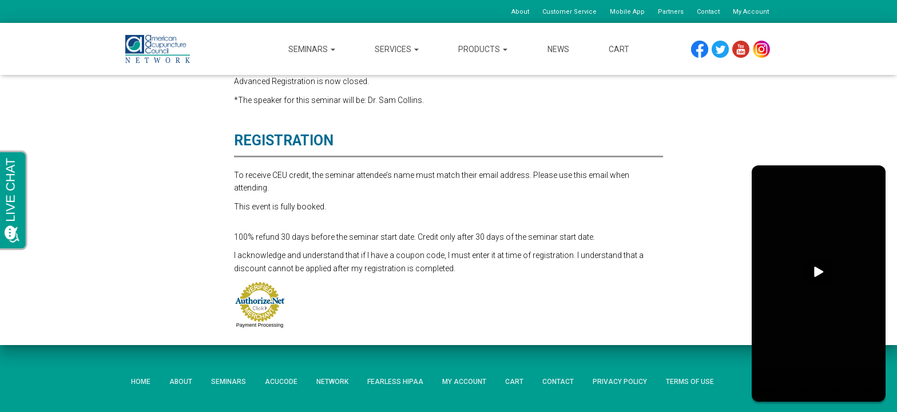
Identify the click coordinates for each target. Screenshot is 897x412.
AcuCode (281, 382)
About (520, 11)
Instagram (765, 49)
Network (332, 382)
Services (397, 49)
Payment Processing (260, 325)
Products (482, 49)
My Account (751, 11)
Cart (619, 49)
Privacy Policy (620, 382)
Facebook (702, 49)
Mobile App (627, 11)
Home (140, 382)
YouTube (746, 49)
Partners (671, 11)
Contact (708, 11)
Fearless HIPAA (395, 382)
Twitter (725, 49)
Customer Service (569, 11)
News (558, 49)
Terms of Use (690, 382)
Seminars (311, 49)
